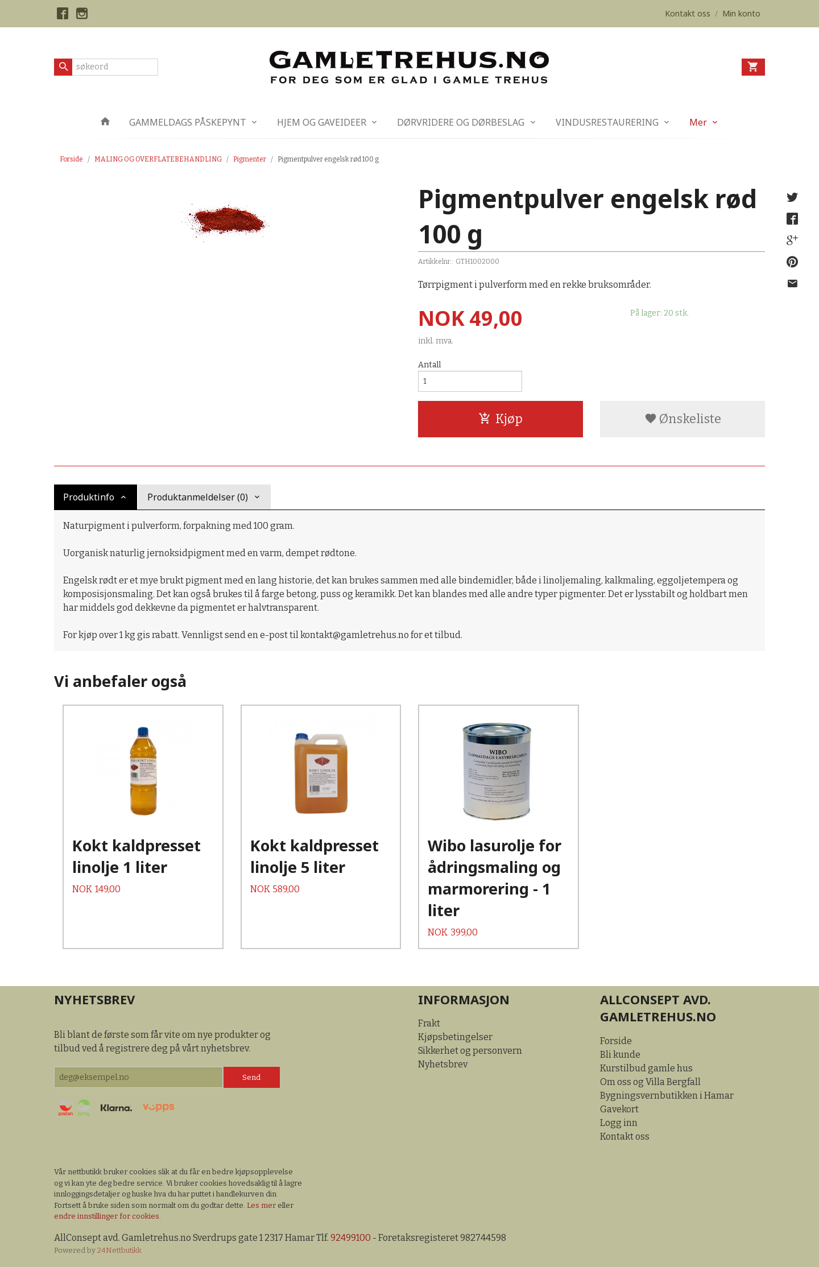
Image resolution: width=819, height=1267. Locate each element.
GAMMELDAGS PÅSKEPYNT (187, 122)
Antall (429, 365)
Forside (71, 159)
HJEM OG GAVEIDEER (321, 122)
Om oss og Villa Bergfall (650, 1081)
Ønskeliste (682, 419)
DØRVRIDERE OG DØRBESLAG (460, 122)
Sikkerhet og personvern (470, 1050)
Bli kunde (620, 1054)
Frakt (429, 1023)
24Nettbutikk (119, 1250)
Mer (698, 122)
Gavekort (619, 1109)
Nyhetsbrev (443, 1064)
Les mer (262, 1205)
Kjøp (500, 419)
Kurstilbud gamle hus (646, 1068)
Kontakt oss (625, 1136)
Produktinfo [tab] (88, 497)
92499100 (350, 1237)
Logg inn (619, 1122)
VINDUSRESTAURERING (607, 122)
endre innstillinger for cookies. (107, 1216)
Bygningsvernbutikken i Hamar (667, 1095)
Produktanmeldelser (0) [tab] (197, 497)
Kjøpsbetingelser (455, 1037)
